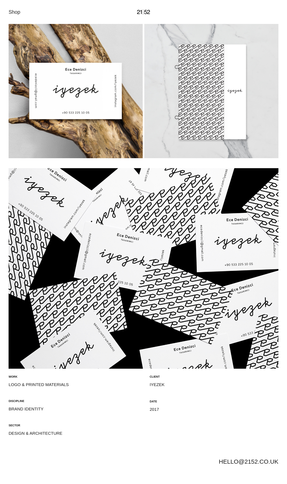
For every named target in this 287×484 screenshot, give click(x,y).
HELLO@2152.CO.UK (248, 461)
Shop (14, 12)
